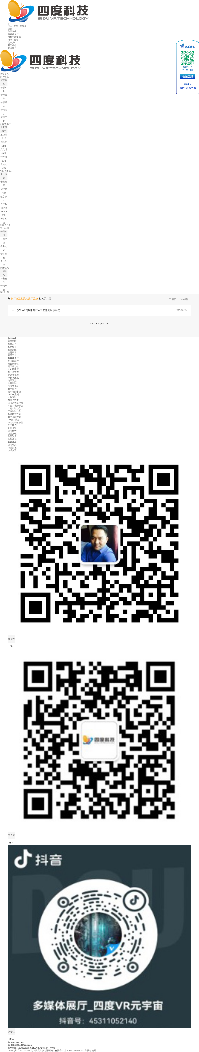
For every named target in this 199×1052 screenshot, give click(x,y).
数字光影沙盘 (14, 417)
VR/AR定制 (13, 394)
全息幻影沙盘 (14, 408)
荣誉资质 (12, 436)
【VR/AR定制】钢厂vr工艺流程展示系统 (38, 310)
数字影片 (12, 389)
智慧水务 (12, 344)
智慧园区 (12, 341)
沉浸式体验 (13, 386)
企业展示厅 (13, 361)
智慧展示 (12, 352)
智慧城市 (12, 347)
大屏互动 (12, 397)
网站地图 (91, 1050)
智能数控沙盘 (14, 414)
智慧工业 (12, 355)
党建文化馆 (13, 375)
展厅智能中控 (14, 391)
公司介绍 (12, 428)
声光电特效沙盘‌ (15, 422)
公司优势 (12, 431)
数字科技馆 (13, 372)
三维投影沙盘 (14, 411)
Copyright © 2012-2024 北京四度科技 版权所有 (30, 1050)
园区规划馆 (13, 366)
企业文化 (12, 433)
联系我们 (12, 48)
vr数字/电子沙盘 (15, 405)
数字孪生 (12, 31)
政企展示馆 (13, 363)
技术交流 (12, 450)
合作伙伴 (12, 439)
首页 (10, 28)
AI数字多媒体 (14, 37)
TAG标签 (183, 299)
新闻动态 (12, 45)
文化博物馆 (13, 369)
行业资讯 (12, 447)
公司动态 (12, 445)
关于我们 (12, 42)
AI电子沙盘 (13, 40)
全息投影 (12, 383)
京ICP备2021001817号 (75, 1050)
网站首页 (4, 73)
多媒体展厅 (13, 34)
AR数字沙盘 (13, 419)
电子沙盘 (12, 380)
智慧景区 (12, 349)
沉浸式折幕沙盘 (15, 403)
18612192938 (17, 26)
